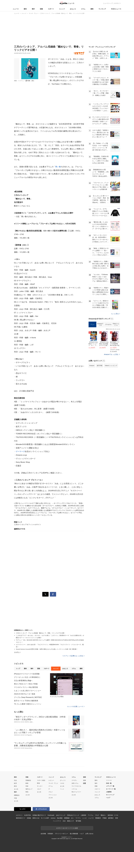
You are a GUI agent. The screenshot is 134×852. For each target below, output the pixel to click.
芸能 (41, 9)
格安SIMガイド (20, 818)
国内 (25, 9)
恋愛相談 (66, 818)
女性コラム (75, 783)
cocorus (53, 818)
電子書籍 (78, 821)
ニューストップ (108, 3)
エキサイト (117, 3)
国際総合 (16, 795)
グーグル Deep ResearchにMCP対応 (28, 697)
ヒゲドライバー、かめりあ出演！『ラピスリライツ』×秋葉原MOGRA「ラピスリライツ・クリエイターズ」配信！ (50, 646)
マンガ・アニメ (53, 783)
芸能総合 (28, 780)
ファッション (53, 795)
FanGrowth (51, 815)
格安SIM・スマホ (113, 815)
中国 (15, 798)
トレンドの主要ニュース (75, 706)
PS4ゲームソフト (116, 350)
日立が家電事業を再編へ (23, 680)
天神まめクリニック (73, 815)
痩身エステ (70, 821)
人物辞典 (108, 792)
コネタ (62, 783)
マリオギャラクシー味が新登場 (26, 687)
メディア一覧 (110, 786)
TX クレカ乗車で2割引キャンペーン (27, 704)
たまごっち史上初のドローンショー (27, 691)
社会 (15, 780)
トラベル (74, 789)
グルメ (51, 792)
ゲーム (51, 786)
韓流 (27, 792)
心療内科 (83, 815)
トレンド (62, 9)
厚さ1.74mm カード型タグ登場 (25, 684)
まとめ (16, 789)
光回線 (29, 818)
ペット (62, 789)
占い (72, 818)
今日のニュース (116, 9)
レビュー (51, 780)
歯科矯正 (110, 818)
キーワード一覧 (111, 789)
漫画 (91, 9)
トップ (18, 668)
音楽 (27, 786)
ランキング (102, 9)
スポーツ (51, 9)
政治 (15, 786)
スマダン (74, 780)
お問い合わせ (89, 833)
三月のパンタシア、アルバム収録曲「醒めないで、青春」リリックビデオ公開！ (40, 633)
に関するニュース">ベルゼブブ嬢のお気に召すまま (32, 503)
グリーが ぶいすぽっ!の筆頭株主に (27, 677)
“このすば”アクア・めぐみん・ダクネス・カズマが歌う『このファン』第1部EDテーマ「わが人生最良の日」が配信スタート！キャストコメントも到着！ (50, 636)
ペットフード (57, 821)
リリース (109, 780)
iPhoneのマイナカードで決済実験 (27, 674)
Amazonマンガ (100, 350)
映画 (27, 783)
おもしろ (73, 9)
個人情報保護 (74, 833)
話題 (84, 783)
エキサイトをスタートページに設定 (67, 828)
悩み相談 (59, 818)
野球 (38, 783)
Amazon (91, 391)
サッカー (40, 786)
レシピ (85, 818)
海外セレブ (29, 789)
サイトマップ (110, 795)
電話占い (103, 815)
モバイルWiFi (45, 818)
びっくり (63, 780)
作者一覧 (108, 783)
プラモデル (108, 350)
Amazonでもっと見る (111, 380)
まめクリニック (60, 815)
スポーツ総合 (41, 780)
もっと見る (115, 340)
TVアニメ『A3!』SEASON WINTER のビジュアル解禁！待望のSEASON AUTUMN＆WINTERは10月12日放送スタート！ (50, 641)
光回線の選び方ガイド (39, 815)
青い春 (58, 167)
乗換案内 (98, 818)
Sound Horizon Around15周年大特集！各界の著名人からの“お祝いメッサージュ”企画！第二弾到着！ (47, 649)
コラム (83, 9)
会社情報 (43, 833)
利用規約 (50, 833)
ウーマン (78, 818)
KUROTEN (27, 815)
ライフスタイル (76, 786)
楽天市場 (99, 391)
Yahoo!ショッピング (111, 391)
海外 (33, 9)
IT (49, 789)
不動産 (104, 818)
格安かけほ (36, 818)
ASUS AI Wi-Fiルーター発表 (24, 694)
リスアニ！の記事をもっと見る (73, 656)
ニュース (16, 9)
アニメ (92, 350)
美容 (116, 818)
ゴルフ (39, 789)
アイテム (90, 815)
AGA (64, 821)
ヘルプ (108, 797)
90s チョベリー (76, 792)
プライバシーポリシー (61, 833)
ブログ (97, 815)
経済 (15, 783)
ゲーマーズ (20, 451)
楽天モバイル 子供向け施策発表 (26, 701)
